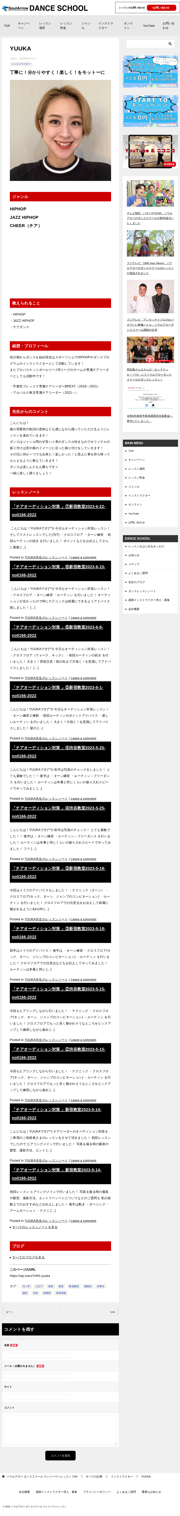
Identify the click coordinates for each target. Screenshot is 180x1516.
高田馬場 (61, 1293)
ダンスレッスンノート (142, 591)
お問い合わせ (168, 25)
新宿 (61, 1286)
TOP (7, 25)
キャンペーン (24, 25)
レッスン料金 (66, 25)
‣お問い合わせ (160, 7)
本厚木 (100, 1286)
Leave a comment (84, 557)
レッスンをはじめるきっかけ (146, 546)
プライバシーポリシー (97, 1492)
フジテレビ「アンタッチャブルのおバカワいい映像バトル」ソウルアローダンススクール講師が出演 (150, 324)
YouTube (149, 25)
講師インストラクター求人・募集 (149, 601)
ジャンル (86, 25)
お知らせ (133, 555)
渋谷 (35, 1293)
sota (112, 1312)
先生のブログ (136, 582)
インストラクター (105, 25)
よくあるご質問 (138, 573)
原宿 (50, 1286)
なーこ (9, 1312)
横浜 (25, 1293)
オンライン (128, 25)
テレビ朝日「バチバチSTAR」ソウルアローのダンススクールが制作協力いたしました (150, 218)
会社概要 (133, 610)
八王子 (39, 1286)
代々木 (26, 1286)
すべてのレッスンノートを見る (35, 1227)
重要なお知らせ (151, 1492)
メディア (133, 564)
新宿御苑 (74, 1286)
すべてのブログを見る (28, 1257)
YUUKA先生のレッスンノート (46, 557)
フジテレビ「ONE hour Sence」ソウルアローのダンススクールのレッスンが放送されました (150, 267)
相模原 (47, 1293)
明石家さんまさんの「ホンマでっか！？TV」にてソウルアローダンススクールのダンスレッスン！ (149, 373)
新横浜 (88, 1286)
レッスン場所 (45, 25)
